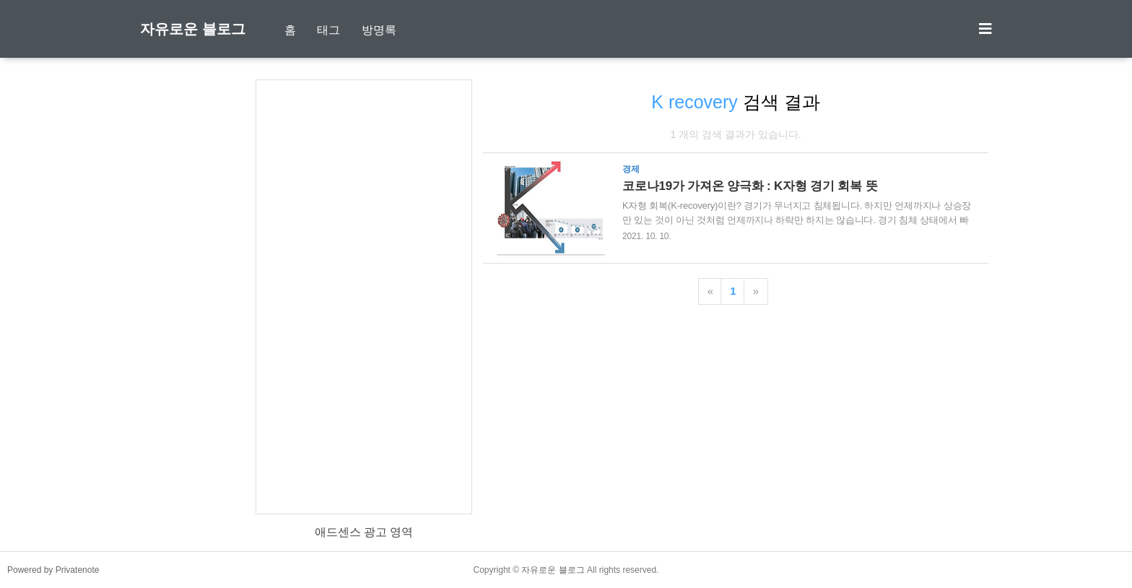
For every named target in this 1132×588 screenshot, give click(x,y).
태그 (328, 30)
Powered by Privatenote (53, 570)
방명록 (379, 30)
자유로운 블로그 (192, 29)
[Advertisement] (363, 297)
